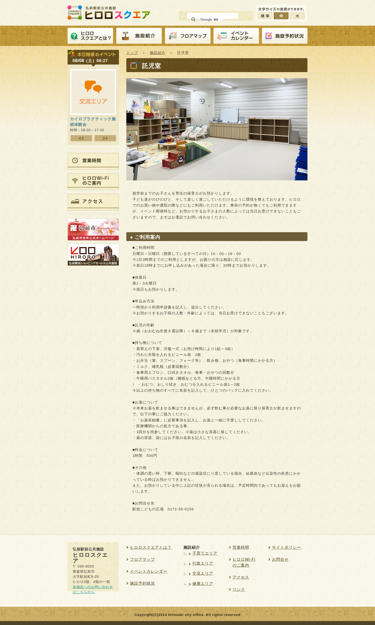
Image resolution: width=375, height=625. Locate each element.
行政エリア (202, 563)
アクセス (241, 577)
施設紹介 (139, 36)
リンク (239, 589)
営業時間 (241, 547)
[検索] (211, 19)
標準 (265, 15)
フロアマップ (188, 36)
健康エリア (202, 583)
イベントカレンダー (236, 36)
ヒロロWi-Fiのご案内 (244, 562)
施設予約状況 (142, 583)
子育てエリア (204, 553)
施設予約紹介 (284, 36)
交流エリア (202, 573)
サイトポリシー (286, 547)
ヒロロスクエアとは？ (90, 36)
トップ (132, 53)
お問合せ (280, 559)
